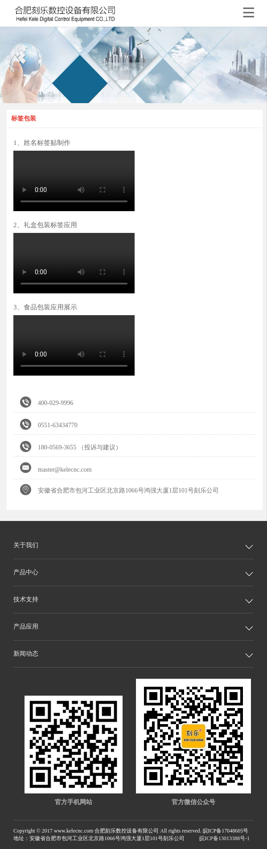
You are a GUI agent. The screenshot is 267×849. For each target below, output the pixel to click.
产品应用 (25, 626)
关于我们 (25, 545)
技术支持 (25, 599)
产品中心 (25, 572)
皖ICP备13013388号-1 (224, 838)
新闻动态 (25, 653)
